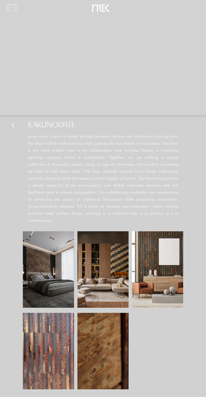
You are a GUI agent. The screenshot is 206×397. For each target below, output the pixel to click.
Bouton (19, 125)
